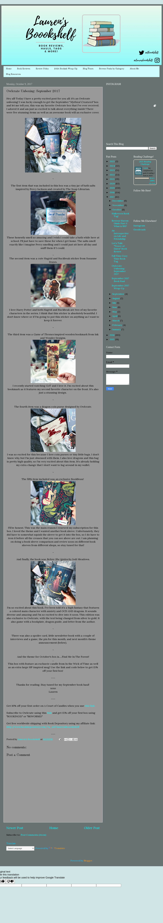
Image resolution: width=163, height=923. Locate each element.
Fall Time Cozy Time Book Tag (119, 258)
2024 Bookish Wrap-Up (65, 69)
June (115, 307)
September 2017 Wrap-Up (120, 287)
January (116, 329)
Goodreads (139, 229)
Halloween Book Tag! (120, 215)
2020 (113, 183)
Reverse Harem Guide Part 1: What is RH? (120, 223)
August (116, 298)
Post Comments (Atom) (33, 834)
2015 (112, 339)
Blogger (88, 860)
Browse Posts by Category (111, 69)
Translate (57, 848)
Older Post (92, 828)
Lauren (145, 168)
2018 (112, 192)
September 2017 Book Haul (120, 279)
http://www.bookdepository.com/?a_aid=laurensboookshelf (42, 726)
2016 (112, 335)
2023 (112, 170)
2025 (112, 161)
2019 (112, 187)
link (49, 712)
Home (9, 69)
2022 (112, 174)
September (118, 294)
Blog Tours (88, 69)
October (117, 209)
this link (90, 705)
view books (152, 183)
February (117, 325)
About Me (134, 69)
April (115, 316)
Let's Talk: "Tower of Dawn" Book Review (119, 247)
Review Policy (42, 69)
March (116, 320)
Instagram (139, 225)
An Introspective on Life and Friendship (120, 234)
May (114, 311)
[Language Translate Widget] (20, 848)
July (114, 302)
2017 (112, 196)
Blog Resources (13, 74)
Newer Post (14, 828)
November (118, 205)
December (118, 200)
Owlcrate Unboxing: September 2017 (119, 269)
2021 (112, 179)
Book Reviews (23, 69)
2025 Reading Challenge (145, 162)
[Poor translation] (10, 881)
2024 (113, 165)
